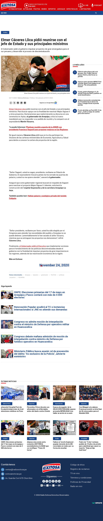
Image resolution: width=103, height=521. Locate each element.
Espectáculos (72, 9)
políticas (61, 275)
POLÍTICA (53, 275)
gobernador (44, 275)
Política (36, 9)
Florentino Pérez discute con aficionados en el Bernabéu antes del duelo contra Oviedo (38, 409)
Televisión (13, 17)
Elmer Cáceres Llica (17, 109)
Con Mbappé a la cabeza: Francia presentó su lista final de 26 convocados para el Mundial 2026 (90, 410)
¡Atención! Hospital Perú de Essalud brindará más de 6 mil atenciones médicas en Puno (12, 409)
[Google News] (56, 481)
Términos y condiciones (80, 477)
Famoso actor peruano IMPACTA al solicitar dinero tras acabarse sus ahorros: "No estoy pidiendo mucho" (89, 84)
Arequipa (27, 275)
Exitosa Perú (86, 9)
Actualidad (27, 9)
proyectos (12, 277)
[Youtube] (50, 481)
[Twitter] (46, 481)
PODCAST (98, 5)
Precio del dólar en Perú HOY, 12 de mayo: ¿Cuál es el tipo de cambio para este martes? (89, 111)
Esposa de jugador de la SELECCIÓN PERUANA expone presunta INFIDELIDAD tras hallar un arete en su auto (64, 410)
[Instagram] (53, 481)
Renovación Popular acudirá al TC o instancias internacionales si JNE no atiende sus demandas (40, 308)
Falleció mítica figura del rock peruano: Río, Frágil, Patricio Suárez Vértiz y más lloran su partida (88, 74)
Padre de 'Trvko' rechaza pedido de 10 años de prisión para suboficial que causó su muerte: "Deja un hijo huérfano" (90, 446)
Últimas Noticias (15, 9)
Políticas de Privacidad (80, 482)
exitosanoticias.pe (13, 474)
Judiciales (61, 9)
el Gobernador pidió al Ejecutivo (32, 246)
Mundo (44, 9)
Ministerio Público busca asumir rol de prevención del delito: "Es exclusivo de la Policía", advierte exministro (41, 354)
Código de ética (77, 465)
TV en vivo (75, 473)
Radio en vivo (76, 486)
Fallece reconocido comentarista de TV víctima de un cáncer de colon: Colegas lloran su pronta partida (89, 102)
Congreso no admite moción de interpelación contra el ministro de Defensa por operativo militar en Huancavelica (41, 324)
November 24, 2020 (54, 265)
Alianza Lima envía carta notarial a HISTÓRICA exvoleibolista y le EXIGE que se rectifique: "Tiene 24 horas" (38, 446)
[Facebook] (43, 481)
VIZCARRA (21, 277)
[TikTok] (59, 481)
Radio (20, 17)
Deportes (52, 9)
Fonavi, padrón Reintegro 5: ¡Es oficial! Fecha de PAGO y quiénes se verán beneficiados (89, 93)
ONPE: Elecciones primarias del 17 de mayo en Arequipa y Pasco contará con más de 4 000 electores (39, 295)
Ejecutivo (35, 275)
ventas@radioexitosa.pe (16, 469)
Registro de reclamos (80, 469)
